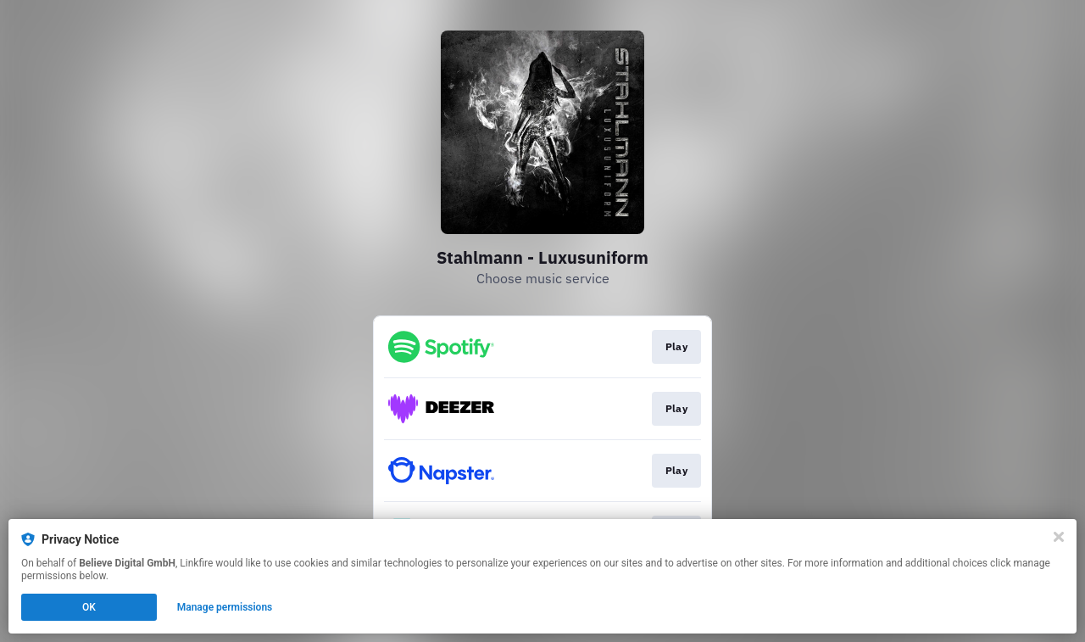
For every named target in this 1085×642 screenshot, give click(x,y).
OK (89, 607)
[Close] (1058, 536)
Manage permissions (225, 607)
